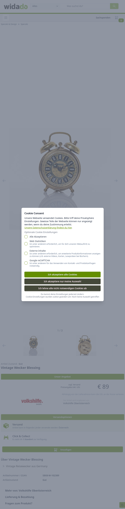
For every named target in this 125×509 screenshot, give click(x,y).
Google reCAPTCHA (65, 263)
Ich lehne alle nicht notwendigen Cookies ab (62, 288)
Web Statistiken (65, 243)
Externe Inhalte (65, 253)
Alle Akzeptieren (38, 236)
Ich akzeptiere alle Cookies (62, 274)
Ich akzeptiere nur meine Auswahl (62, 281)
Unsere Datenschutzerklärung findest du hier (49, 227)
